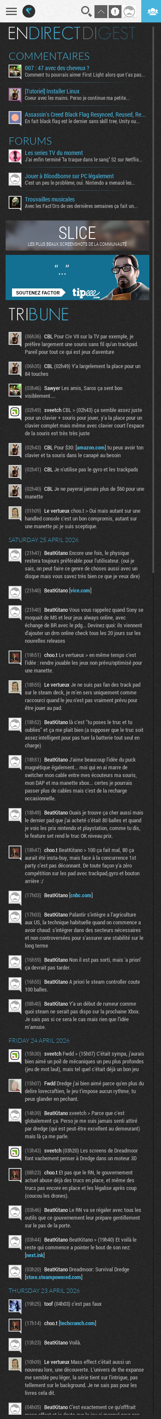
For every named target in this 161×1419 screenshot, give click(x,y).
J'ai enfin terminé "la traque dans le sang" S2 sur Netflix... (84, 159)
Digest (109, 33)
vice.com (80, 590)
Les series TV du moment (54, 152)
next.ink (34, 1255)
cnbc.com (80, 895)
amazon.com (91, 447)
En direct (44, 33)
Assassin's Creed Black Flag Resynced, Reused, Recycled (85, 114)
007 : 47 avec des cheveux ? (57, 68)
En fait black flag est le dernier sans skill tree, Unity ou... (82, 121)
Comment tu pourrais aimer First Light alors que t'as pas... (85, 74)
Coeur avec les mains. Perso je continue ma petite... (77, 98)
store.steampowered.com (53, 1277)
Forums (30, 140)
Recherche (86, 11)
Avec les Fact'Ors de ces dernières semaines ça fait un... (81, 206)
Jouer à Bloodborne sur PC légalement (69, 176)
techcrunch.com (77, 1323)
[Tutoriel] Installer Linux (52, 91)
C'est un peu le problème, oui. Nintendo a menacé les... (80, 183)
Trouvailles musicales (50, 199)
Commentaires (49, 56)
